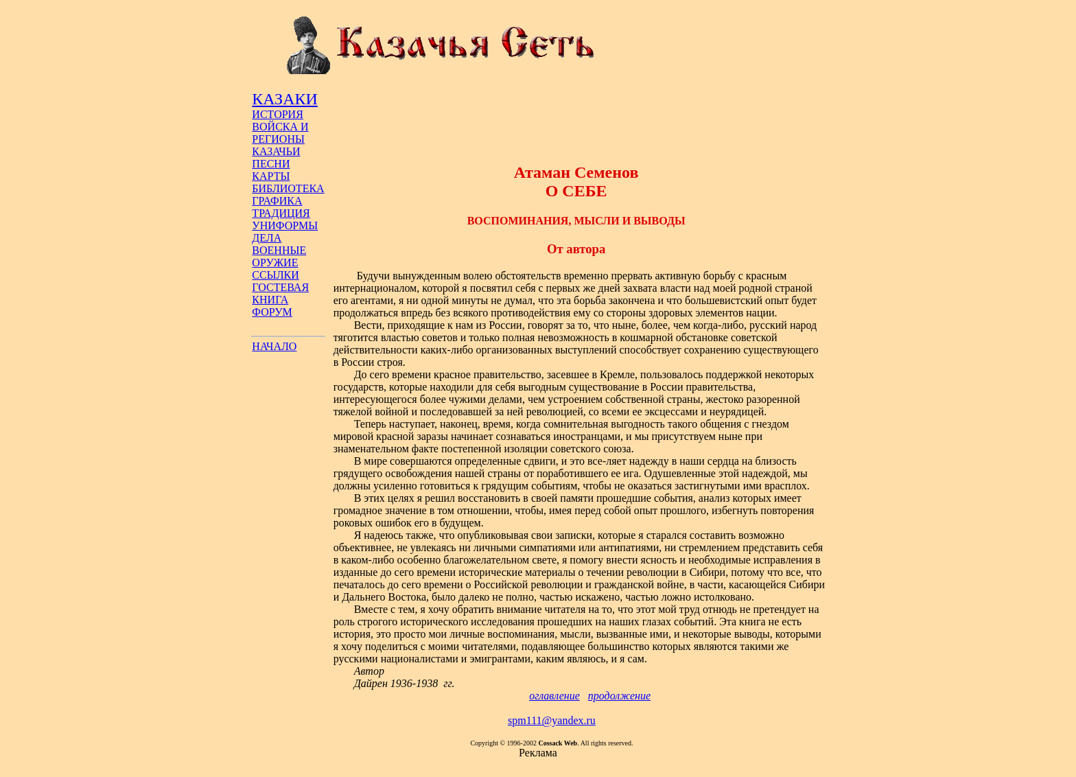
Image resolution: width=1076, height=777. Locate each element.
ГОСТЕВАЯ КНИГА (280, 293)
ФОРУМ (272, 312)
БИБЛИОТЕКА (288, 188)
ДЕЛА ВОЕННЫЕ (279, 244)
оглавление (554, 695)
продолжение (619, 695)
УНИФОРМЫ (285, 225)
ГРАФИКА (277, 201)
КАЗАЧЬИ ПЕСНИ (276, 158)
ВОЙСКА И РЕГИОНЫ (280, 133)
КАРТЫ (271, 176)
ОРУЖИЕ (275, 262)
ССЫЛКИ (275, 275)
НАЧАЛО (274, 346)
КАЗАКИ (284, 99)
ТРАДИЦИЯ (280, 213)
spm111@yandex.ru (552, 720)
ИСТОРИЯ (277, 114)
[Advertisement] (576, 119)
